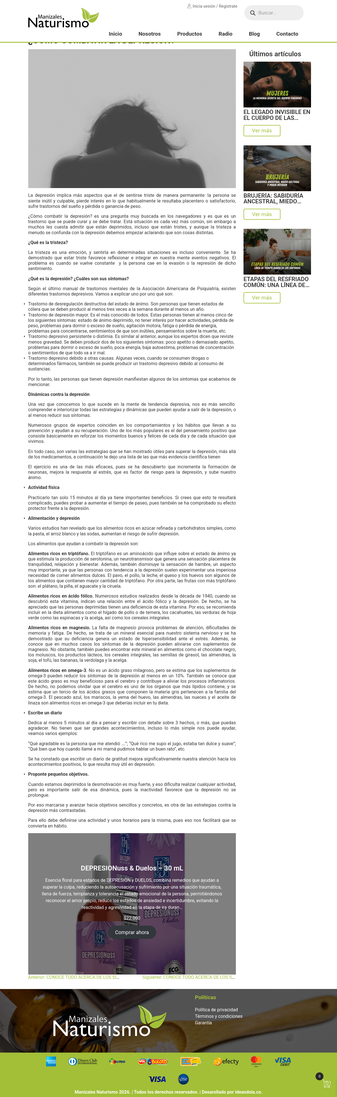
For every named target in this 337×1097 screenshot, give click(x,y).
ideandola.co (248, 1092)
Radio (225, 34)
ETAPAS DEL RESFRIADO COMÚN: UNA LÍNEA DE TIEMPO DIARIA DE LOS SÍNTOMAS (276, 282)
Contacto (287, 34)
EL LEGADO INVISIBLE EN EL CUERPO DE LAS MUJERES (276, 115)
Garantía (203, 1022)
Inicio (115, 34)
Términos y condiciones (219, 1016)
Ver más (262, 130)
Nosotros (149, 34)
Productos (189, 34)
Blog (254, 34)
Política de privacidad (216, 1009)
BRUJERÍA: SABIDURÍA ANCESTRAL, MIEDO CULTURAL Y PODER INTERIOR (273, 198)
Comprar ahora (132, 932)
